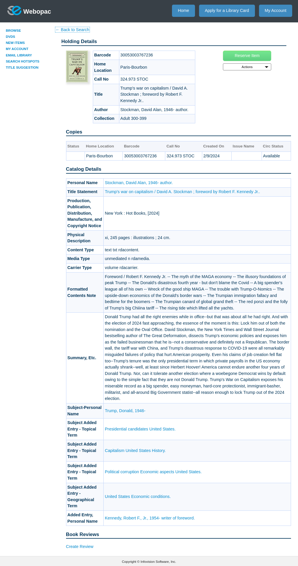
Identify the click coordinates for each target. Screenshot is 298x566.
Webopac (29, 10)
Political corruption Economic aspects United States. (153, 471)
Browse (13, 30)
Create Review (79, 546)
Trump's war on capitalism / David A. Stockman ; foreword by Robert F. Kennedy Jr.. (182, 191)
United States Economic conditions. (138, 496)
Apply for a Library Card (227, 10)
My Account (275, 10)
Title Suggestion (22, 67)
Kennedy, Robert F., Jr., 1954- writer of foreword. (150, 518)
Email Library (19, 55)
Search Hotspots (22, 61)
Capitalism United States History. (135, 450)
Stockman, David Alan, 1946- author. (139, 182)
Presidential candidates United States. (140, 429)
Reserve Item (247, 55)
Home (183, 10)
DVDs (10, 36)
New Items (15, 43)
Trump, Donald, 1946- (125, 410)
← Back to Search (72, 29)
